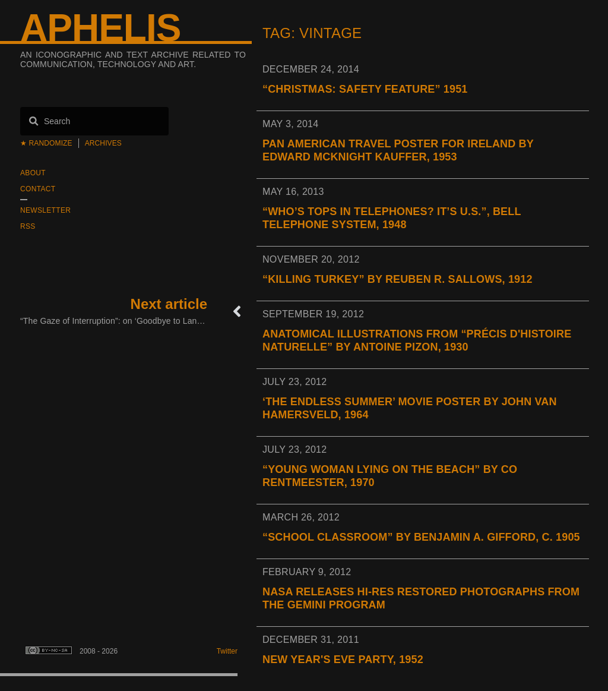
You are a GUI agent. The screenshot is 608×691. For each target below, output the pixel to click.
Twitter (227, 651)
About (33, 173)
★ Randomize (46, 143)
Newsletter (45, 210)
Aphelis (100, 28)
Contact (37, 189)
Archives (103, 143)
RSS (28, 226)
